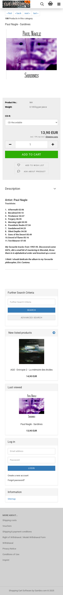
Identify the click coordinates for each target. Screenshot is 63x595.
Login (31, 468)
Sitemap (12, 499)
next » (27, 13)
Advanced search (31, 317)
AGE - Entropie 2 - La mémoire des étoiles (31, 369)
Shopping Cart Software (20, 590)
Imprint (6, 560)
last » (35, 13)
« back (18, 13)
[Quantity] (31, 144)
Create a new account (18, 475)
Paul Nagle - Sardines (31, 424)
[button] (10, 144)
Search (31, 310)
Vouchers (7, 526)
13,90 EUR (31, 430)
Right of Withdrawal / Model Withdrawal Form (24, 537)
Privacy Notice (9, 548)
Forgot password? (16, 480)
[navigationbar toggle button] (59, 4)
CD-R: (8, 116)
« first (9, 13)
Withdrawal (8, 543)
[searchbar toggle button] (42, 4)
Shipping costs (10, 520)
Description (12, 188)
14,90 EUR (31, 376)
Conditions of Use (11, 554)
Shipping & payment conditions (17, 531)
